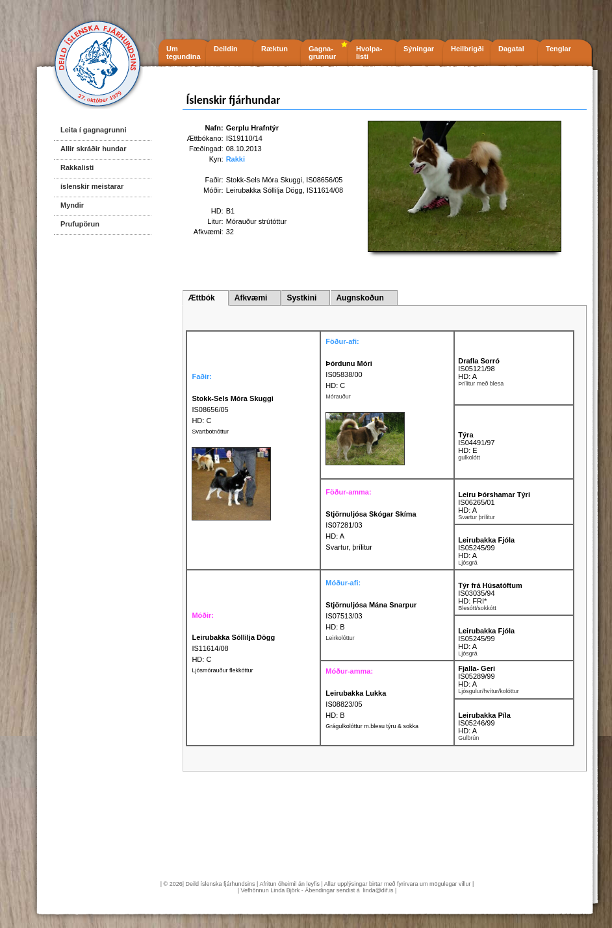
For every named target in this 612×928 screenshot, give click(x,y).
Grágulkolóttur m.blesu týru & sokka (371, 726)
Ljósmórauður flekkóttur (222, 670)
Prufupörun (79, 224)
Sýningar (418, 49)
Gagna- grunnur (322, 52)
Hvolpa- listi (369, 52)
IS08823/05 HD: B (355, 704)
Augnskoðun (359, 297)
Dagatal (511, 49)
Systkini (301, 297)
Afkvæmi (251, 297)
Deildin (226, 49)
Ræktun (274, 49)
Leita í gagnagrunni (93, 130)
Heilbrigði (467, 49)
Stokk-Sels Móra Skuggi (264, 180)
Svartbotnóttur (210, 431)
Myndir (72, 205)
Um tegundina (183, 52)
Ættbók (201, 297)
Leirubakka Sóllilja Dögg (264, 190)
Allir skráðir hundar (93, 149)
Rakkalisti (77, 167)
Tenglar (558, 49)
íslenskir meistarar (91, 186)
